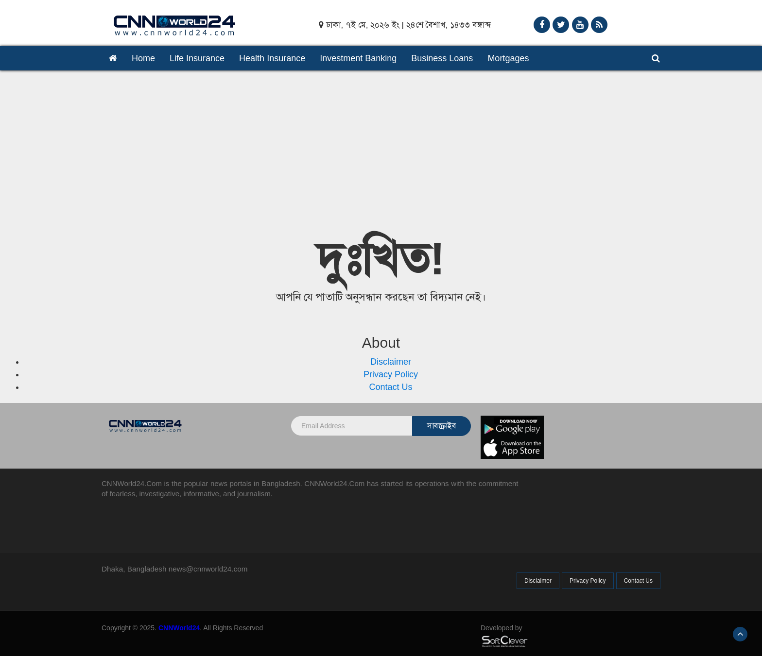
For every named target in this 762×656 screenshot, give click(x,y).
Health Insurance (272, 58)
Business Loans (442, 58)
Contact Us (390, 387)
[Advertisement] (381, 143)
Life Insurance (197, 58)
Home (143, 58)
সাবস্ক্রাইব (441, 425)
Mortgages (508, 58)
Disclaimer (390, 362)
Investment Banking (358, 58)
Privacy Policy (391, 374)
